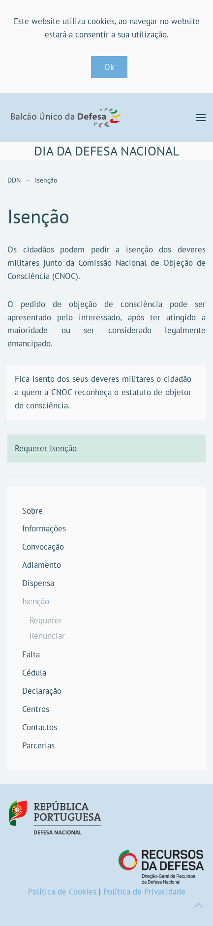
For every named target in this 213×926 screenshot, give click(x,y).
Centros (35, 709)
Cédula (34, 672)
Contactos (39, 727)
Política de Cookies (62, 891)
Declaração (41, 690)
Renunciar (47, 635)
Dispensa (38, 583)
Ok (109, 67)
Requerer (46, 620)
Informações (44, 528)
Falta (31, 654)
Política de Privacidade (144, 891)
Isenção (35, 601)
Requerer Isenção (46, 448)
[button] (201, 117)
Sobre (32, 510)
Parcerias (38, 745)
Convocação (43, 546)
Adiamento (41, 564)
